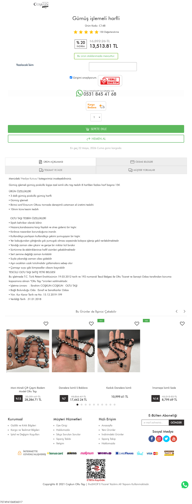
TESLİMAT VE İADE (50, 170)
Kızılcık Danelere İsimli (118, 387)
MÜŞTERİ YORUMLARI (141, 170)
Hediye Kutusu (29, 178)
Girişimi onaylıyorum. (85, 77)
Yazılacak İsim (25, 65)
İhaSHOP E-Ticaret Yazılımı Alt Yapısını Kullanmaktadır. (118, 484)
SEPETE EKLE (96, 129)
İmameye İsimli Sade (164, 387)
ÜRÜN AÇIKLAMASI (50, 162)
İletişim (60, 443)
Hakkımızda (108, 443)
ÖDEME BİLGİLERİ (141, 162)
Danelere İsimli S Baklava (73, 387)
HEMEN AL (96, 139)
